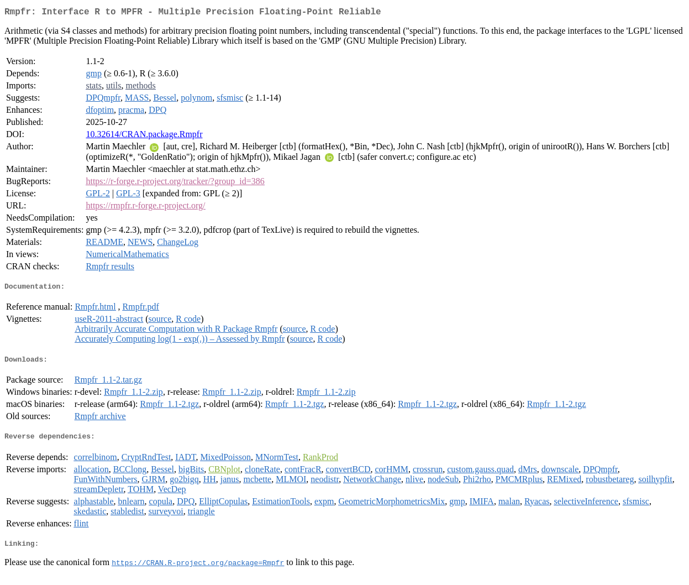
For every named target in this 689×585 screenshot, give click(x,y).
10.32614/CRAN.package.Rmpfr (144, 136)
